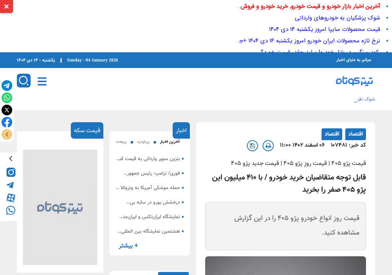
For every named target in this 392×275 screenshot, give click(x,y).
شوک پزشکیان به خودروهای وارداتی (337, 18)
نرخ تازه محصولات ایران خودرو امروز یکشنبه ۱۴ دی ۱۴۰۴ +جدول (305, 40)
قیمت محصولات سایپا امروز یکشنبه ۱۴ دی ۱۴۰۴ (324, 29)
